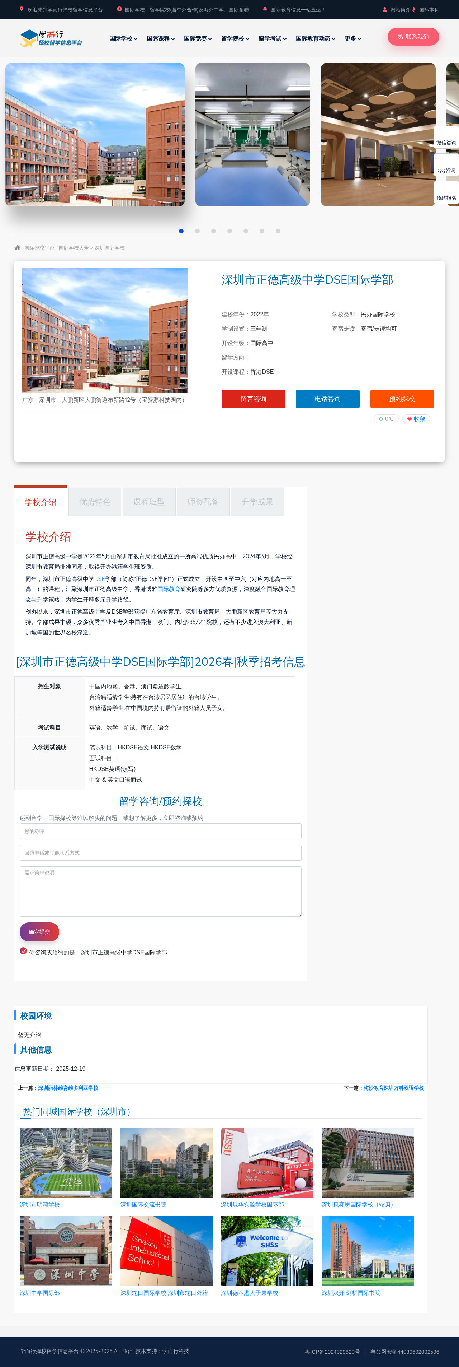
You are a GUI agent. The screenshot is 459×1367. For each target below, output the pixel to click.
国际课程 (158, 38)
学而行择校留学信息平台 (49, 1351)
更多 (350, 38)
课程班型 (149, 501)
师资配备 (203, 501)
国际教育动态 (313, 38)
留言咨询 (253, 399)
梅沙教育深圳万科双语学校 (394, 1088)
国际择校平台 (39, 248)
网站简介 (397, 10)
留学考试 (270, 38)
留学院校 (232, 38)
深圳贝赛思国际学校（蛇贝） (359, 1204)
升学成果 (257, 501)
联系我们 (413, 36)
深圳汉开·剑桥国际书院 (351, 1293)
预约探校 (402, 399)
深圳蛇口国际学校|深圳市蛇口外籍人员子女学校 (164, 1293)
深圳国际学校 (110, 248)
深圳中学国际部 (40, 1293)
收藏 (419, 419)
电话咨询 (328, 399)
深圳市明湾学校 (40, 1204)
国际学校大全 (74, 248)
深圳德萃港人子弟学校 (249, 1293)
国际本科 (425, 10)
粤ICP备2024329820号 (332, 1352)
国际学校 (120, 38)
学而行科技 (175, 1351)
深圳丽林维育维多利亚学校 (68, 1088)
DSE (99, 578)
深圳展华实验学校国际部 (252, 1204)
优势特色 (95, 501)
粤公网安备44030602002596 (404, 1352)
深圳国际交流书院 (143, 1204)
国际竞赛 (195, 38)
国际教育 (168, 588)
